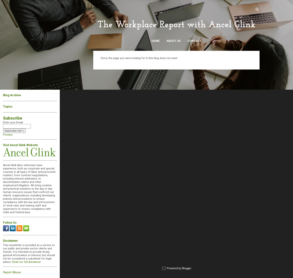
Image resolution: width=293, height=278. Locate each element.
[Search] (257, 10)
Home (156, 41)
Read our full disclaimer (26, 262)
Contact (194, 41)
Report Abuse (12, 272)
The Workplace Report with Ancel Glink (176, 25)
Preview (8, 134)
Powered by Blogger (176, 268)
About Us (173, 41)
